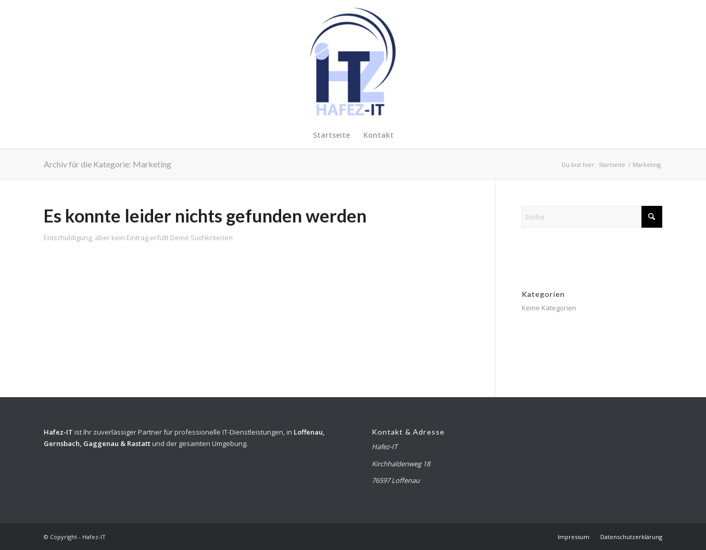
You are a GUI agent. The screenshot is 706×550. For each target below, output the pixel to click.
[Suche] (592, 217)
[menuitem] (331, 135)
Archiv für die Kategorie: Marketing (107, 164)
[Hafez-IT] (352, 61)
